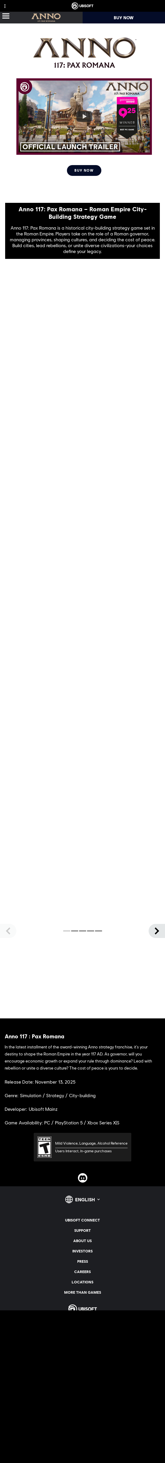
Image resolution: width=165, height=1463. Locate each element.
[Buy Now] (84, 170)
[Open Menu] (5, 16)
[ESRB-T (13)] (82, 1147)
